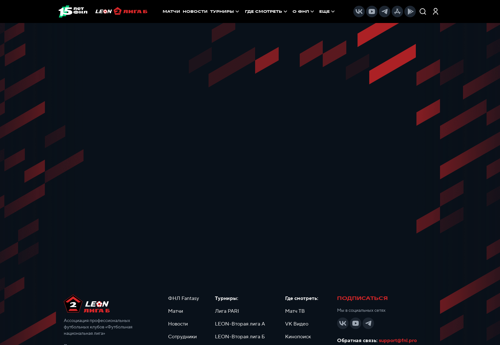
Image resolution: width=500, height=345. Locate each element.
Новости (178, 324)
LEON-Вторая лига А (240, 324)
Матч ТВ (295, 311)
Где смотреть (267, 11)
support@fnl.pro (398, 340)
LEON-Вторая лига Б (240, 337)
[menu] (290, 11)
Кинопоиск (298, 337)
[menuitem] (267, 11)
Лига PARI (227, 311)
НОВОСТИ (195, 11)
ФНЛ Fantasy (183, 298)
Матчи (175, 311)
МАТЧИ (171, 11)
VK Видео (296, 324)
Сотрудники (182, 337)
